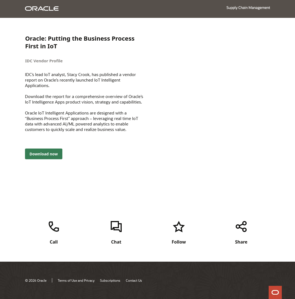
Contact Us (134, 280)
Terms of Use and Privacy (76, 280)
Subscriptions (110, 280)
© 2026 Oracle (35, 280)
